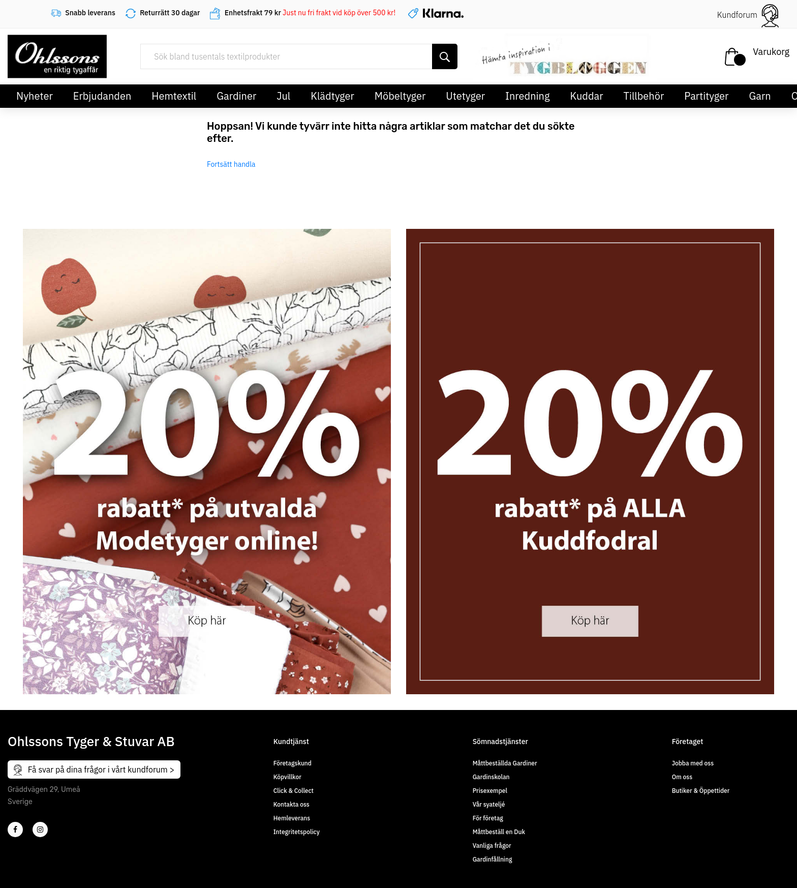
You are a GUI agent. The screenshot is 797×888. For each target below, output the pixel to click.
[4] (40, 829)
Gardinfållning (492, 859)
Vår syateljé (489, 804)
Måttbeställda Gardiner (505, 763)
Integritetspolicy (296, 832)
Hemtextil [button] (173, 96)
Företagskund (292, 763)
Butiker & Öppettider (701, 790)
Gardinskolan (491, 777)
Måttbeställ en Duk (499, 832)
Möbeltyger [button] (400, 96)
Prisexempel (490, 790)
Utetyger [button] (465, 96)
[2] (15, 829)
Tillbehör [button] (644, 96)
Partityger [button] (706, 96)
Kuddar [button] (586, 96)
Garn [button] (760, 96)
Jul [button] (283, 96)
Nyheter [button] (34, 96)
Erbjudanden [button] (102, 96)
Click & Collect (293, 790)
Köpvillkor (287, 777)
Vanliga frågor (492, 845)
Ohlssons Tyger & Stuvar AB (91, 741)
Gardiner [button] (236, 96)
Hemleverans (291, 818)
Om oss (682, 777)
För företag (488, 818)
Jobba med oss (693, 763)
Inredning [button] (527, 96)
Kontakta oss (291, 804)
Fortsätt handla (231, 164)
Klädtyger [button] (332, 96)
